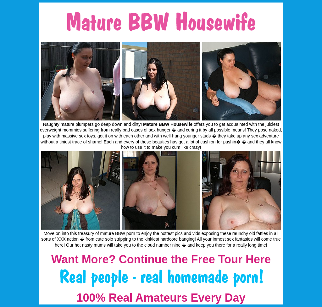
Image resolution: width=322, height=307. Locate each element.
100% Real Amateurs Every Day (161, 297)
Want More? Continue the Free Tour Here (161, 259)
